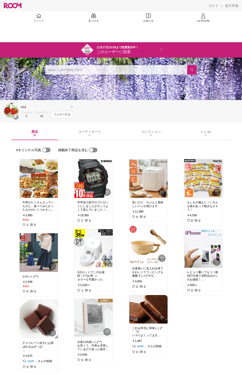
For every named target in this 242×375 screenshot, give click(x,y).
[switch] (46, 150)
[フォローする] (62, 114)
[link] (39, 178)
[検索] (192, 70)
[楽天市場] (231, 6)
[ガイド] (214, 6)
